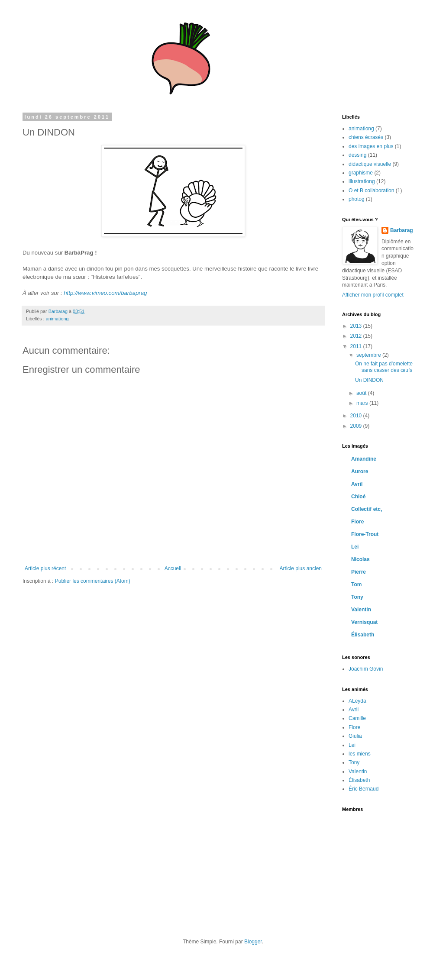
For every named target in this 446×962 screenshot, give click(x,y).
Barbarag (401, 230)
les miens (360, 754)
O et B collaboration (371, 190)
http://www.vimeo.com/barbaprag (105, 293)
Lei (355, 547)
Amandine (363, 459)
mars (362, 403)
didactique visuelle (370, 164)
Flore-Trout (364, 534)
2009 (356, 426)
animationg (57, 318)
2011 (356, 346)
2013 (356, 326)
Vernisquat (364, 622)
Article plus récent (45, 568)
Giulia (355, 736)
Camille (357, 718)
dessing (357, 155)
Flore (357, 522)
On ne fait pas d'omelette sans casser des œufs (384, 367)
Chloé (358, 497)
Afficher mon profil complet (373, 295)
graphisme (361, 173)
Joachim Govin (366, 669)
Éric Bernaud (363, 789)
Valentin (361, 610)
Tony (357, 597)
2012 (356, 336)
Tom (356, 584)
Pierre (358, 572)
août (362, 393)
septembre (369, 355)
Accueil (173, 568)
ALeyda (357, 701)
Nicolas (360, 559)
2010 (356, 416)
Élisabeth (362, 635)
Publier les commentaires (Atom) (92, 581)
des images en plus (371, 146)
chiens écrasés (366, 137)
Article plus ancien (301, 568)
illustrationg (362, 181)
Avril (356, 484)
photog (357, 199)
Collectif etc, (366, 509)
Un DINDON (369, 380)
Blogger (253, 942)
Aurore (359, 471)
